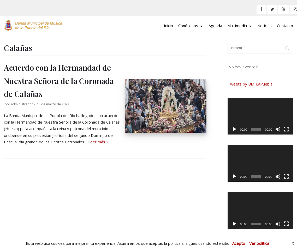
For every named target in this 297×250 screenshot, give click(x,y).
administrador (22, 104)
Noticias (264, 25)
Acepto (238, 243)
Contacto (285, 25)
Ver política (259, 243)
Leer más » (98, 141)
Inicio (168, 25)
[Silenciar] (278, 129)
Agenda (215, 25)
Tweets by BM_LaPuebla (250, 84)
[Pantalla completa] (286, 129)
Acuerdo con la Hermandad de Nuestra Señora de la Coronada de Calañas (59, 80)
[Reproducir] (234, 129)
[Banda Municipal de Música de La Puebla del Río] (33, 25)
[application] (260, 116)
